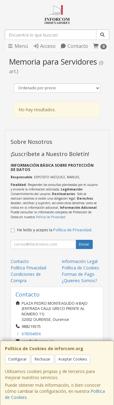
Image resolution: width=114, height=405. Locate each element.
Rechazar (42, 359)
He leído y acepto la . (54, 230)
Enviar (84, 244)
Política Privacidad (28, 268)
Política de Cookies (80, 268)
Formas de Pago (78, 274)
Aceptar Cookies (72, 359)
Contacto (74, 46)
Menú (17, 46)
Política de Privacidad (50, 217)
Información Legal (80, 261)
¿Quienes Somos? (79, 280)
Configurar (17, 359)
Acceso (44, 46)
